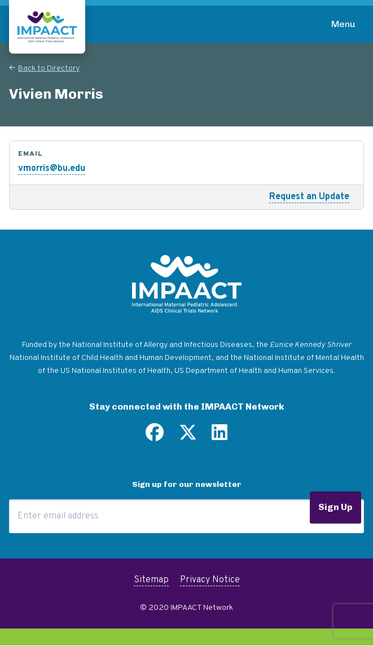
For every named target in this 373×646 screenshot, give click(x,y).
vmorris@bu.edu (51, 168)
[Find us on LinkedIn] (219, 436)
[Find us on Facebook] (155, 436)
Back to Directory (49, 68)
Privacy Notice (210, 580)
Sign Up (335, 507)
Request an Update (309, 197)
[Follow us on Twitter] (188, 436)
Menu (343, 24)
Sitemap (151, 580)
